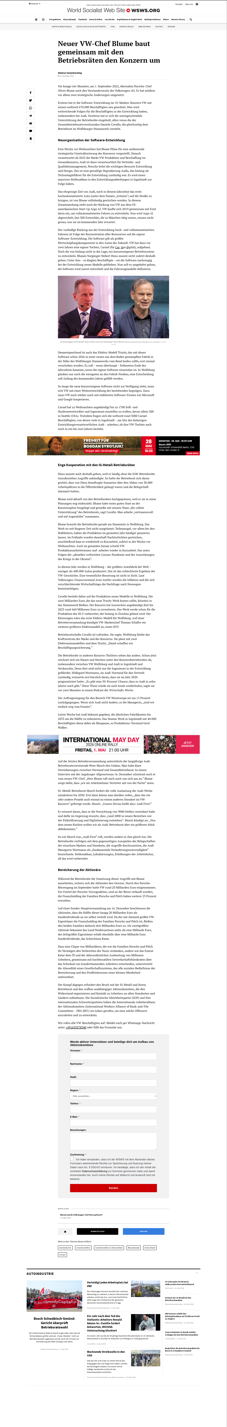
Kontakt (178, 4)
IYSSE (112, 26)
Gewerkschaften (83, 1248)
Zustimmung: (77, 1155)
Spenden (171, 26)
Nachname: (76, 1064)
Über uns (189, 4)
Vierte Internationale (62, 26)
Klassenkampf (133, 1248)
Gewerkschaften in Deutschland (108, 1248)
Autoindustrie (65, 1248)
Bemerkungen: (78, 1130)
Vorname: (75, 1050)
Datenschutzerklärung (94, 1171)
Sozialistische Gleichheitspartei (91, 26)
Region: (74, 1090)
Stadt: (73, 1077)
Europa (62, 1255)
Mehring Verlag (126, 26)
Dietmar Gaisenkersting (70, 72)
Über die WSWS (144, 26)
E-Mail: (74, 1117)
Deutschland (150, 1248)
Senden (113, 1188)
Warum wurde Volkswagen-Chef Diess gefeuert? (81, 1214)
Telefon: (74, 1103)
